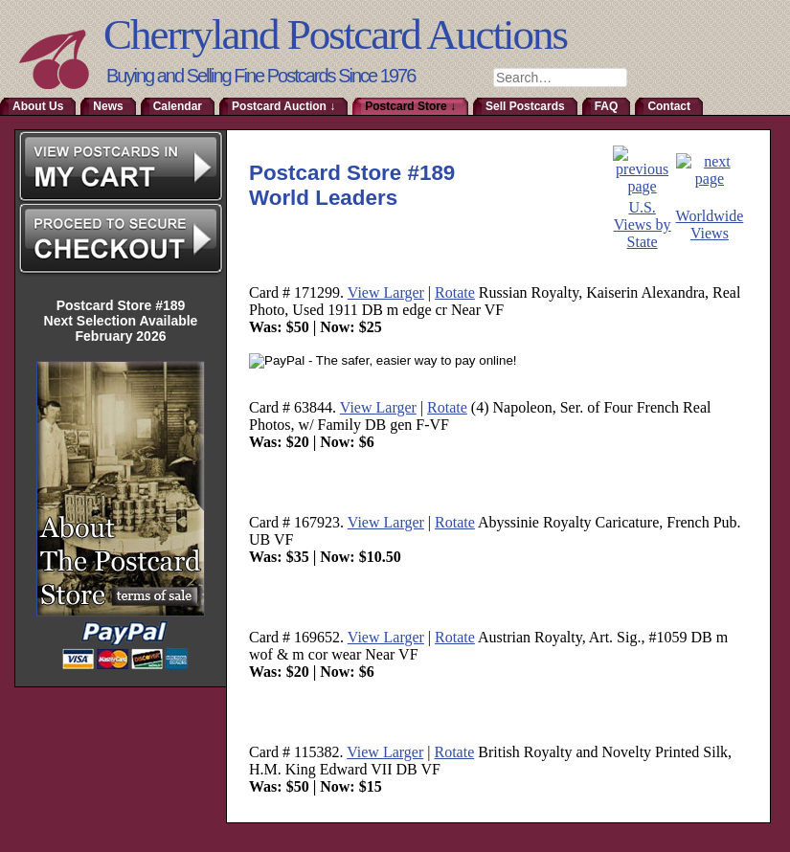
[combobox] (560, 77)
